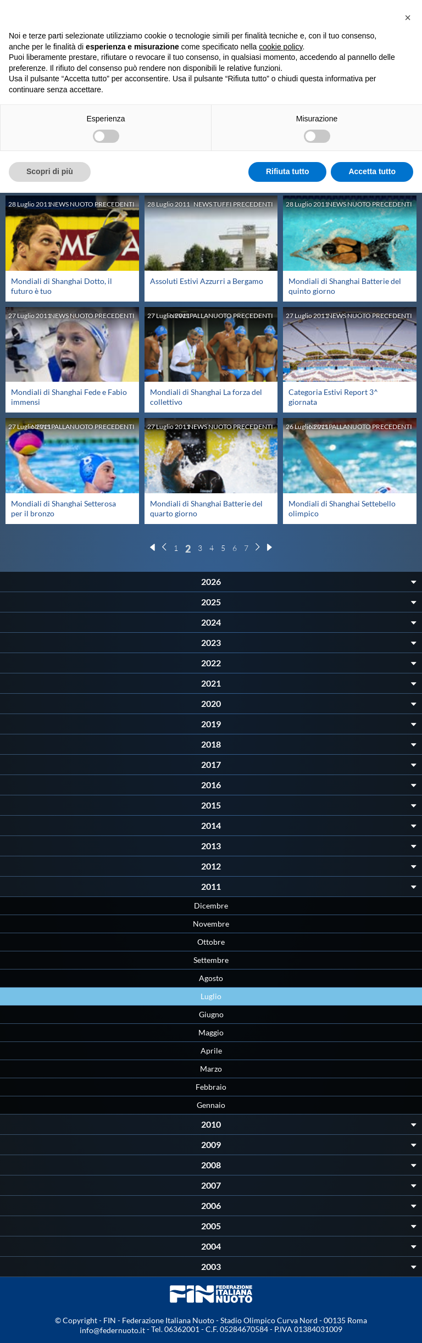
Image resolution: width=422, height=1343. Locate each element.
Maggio (211, 1032)
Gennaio (211, 1105)
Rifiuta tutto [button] (287, 171)
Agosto (211, 978)
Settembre (211, 960)
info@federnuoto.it (112, 1330)
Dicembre (211, 905)
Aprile (211, 1050)
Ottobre (211, 941)
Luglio (211, 996)
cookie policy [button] (280, 46)
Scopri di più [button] (49, 171)
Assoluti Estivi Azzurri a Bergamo (206, 281)
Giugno (211, 1014)
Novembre (211, 923)
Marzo (211, 1068)
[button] (408, 17)
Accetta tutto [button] (372, 171)
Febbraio (211, 1086)
